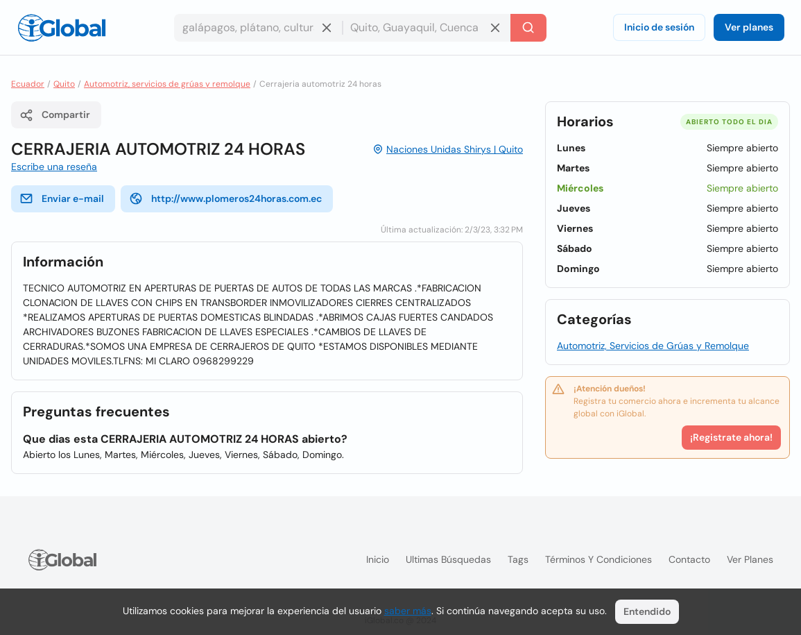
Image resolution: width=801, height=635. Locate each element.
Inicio (377, 559)
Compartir (54, 115)
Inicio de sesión (659, 27)
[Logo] (62, 28)
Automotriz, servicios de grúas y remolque (167, 84)
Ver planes (749, 27)
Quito (64, 84)
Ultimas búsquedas (448, 559)
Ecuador (27, 84)
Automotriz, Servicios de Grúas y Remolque (653, 345)
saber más (407, 610)
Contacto (689, 559)
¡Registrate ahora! (731, 437)
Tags (518, 559)
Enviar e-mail (61, 198)
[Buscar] (528, 28)
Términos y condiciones (598, 559)
